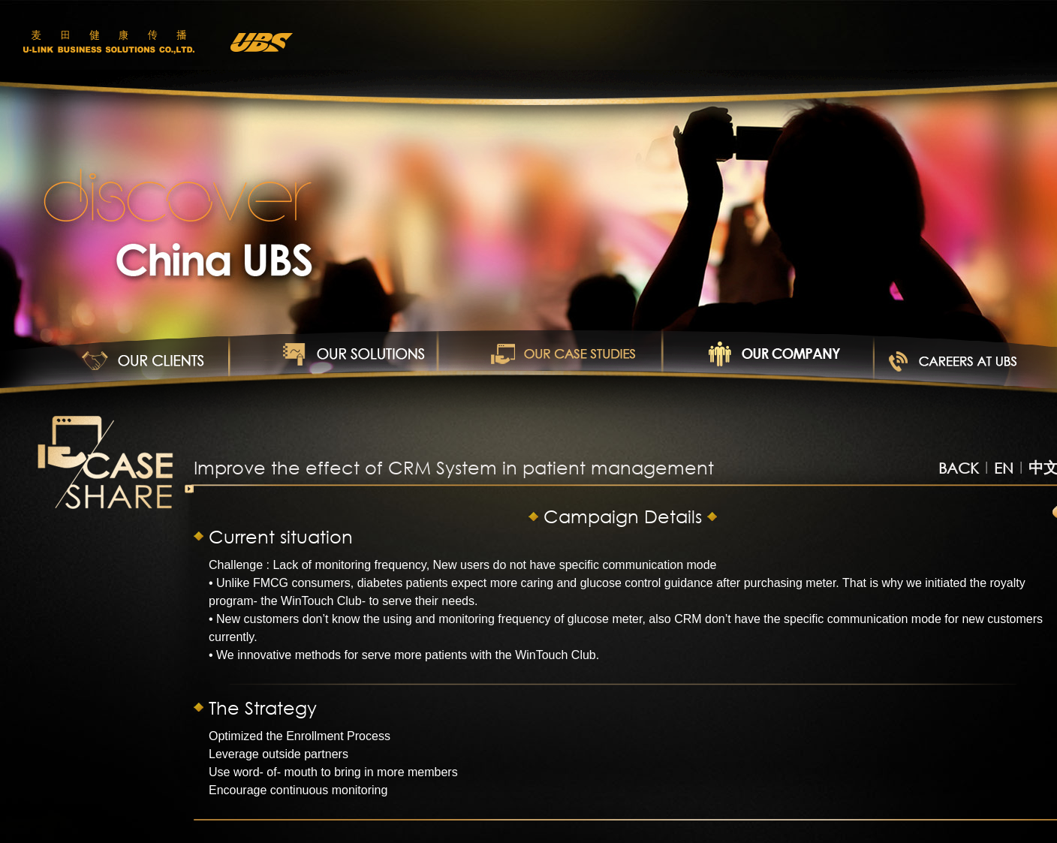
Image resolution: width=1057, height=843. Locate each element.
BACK (958, 468)
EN (1003, 468)
